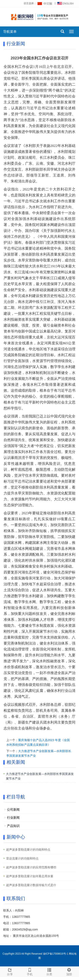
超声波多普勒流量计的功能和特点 (28, 849)
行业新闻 (13, 817)
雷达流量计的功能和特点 (22, 858)
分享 (10, 971)
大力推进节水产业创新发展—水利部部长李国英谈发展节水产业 (40, 776)
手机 (30, 971)
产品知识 (13, 826)
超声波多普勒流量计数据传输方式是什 (31, 885)
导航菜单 (10, 31)
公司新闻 (13, 809)
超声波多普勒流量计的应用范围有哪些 (31, 867)
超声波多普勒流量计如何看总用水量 (29, 876)
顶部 (69, 971)
